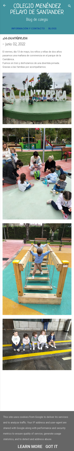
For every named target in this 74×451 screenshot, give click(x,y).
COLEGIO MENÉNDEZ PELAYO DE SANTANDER (37, 9)
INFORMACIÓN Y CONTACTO (28, 28)
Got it (52, 446)
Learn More (30, 446)
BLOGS (52, 28)
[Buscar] (69, 6)
